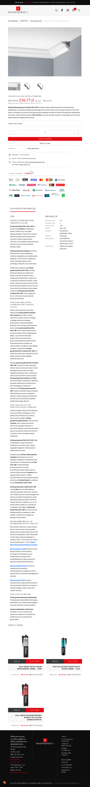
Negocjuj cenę (45, 143)
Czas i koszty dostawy (67, 740)
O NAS (63, 737)
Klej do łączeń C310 (17, 580)
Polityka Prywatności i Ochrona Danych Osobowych (31, 783)
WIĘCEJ (17, 661)
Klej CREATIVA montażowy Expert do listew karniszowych (28, 717)
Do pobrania (66, 765)
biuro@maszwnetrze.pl (37, 162)
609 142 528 (14, 762)
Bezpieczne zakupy (66, 754)
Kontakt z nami (65, 771)
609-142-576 (25, 164)
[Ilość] (45, 133)
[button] (56, 10)
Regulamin (66, 760)
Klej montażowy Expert (18, 566)
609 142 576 (23, 2)
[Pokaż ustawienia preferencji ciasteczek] (4, 782)
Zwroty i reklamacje (66, 745)
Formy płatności (65, 749)
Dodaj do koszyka (45, 139)
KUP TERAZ (34, 661)
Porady (64, 762)
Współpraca (66, 767)
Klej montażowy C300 (18, 549)
